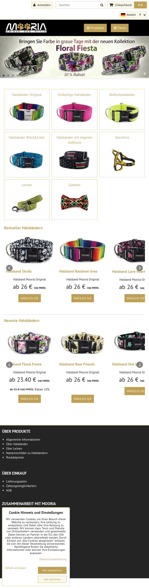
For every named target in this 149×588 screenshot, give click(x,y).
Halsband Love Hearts (129, 271)
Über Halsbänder (17, 444)
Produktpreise (15, 457)
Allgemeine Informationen (23, 439)
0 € (140, 5)
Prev (9, 268)
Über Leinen (14, 448)
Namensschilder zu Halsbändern (27, 453)
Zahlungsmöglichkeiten (21, 486)
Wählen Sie (30, 298)
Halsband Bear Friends (77, 364)
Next (139, 268)
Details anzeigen (15, 568)
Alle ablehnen (52, 579)
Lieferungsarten (16, 481)
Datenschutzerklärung (53, 559)
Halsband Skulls (19, 271)
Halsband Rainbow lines (78, 271)
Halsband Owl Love (127, 364)
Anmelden (42, 5)
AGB (9, 490)
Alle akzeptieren (52, 570)
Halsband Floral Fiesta (23, 364)
